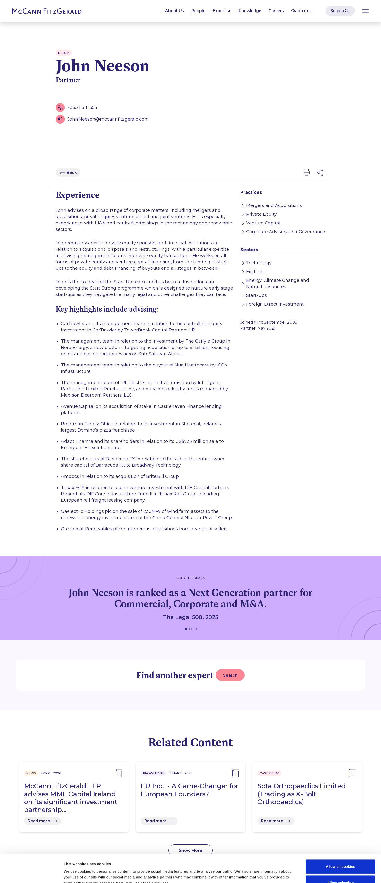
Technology (259, 263)
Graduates (301, 11)
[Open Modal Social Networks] (320, 172)
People (198, 11)
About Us (174, 11)
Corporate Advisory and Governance (285, 231)
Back (72, 172)
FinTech (255, 271)
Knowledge (250, 11)
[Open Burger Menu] (365, 10)
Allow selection (340, 854)
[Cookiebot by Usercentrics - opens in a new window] (31, 873)
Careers (276, 11)
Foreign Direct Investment (275, 304)
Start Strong (103, 288)
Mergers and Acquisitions (274, 205)
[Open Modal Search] (340, 11)
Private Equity (261, 214)
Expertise (222, 11)
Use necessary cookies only (340, 870)
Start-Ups (256, 295)
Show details (256, 870)
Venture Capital (263, 223)
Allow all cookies (340, 838)
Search (230, 675)
